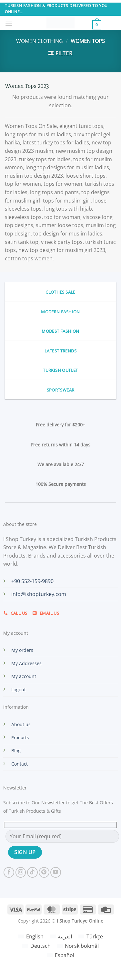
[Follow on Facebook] (9, 872)
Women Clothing (39, 41)
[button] (9, 24)
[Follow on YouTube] (55, 872)
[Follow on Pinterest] (44, 872)
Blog (16, 750)
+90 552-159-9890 (32, 581)
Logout (18, 689)
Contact (19, 764)
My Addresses (26, 663)
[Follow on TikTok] (32, 872)
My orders (22, 650)
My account (23, 676)
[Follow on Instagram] (20, 872)
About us (21, 724)
